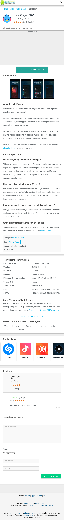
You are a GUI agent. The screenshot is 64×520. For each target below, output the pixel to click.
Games (39, 496)
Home (5, 9)
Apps (12, 9)
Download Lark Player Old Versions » (44, 310)
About (26, 513)
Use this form (28, 515)
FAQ (44, 496)
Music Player (45, 231)
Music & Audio (21, 9)
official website (9, 148)
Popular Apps (29, 503)
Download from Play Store (32, 316)
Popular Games (41, 503)
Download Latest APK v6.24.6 (32, 69)
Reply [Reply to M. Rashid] (58, 408)
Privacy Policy (35, 513)
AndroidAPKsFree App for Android (40, 505)
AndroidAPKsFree (16, 513)
